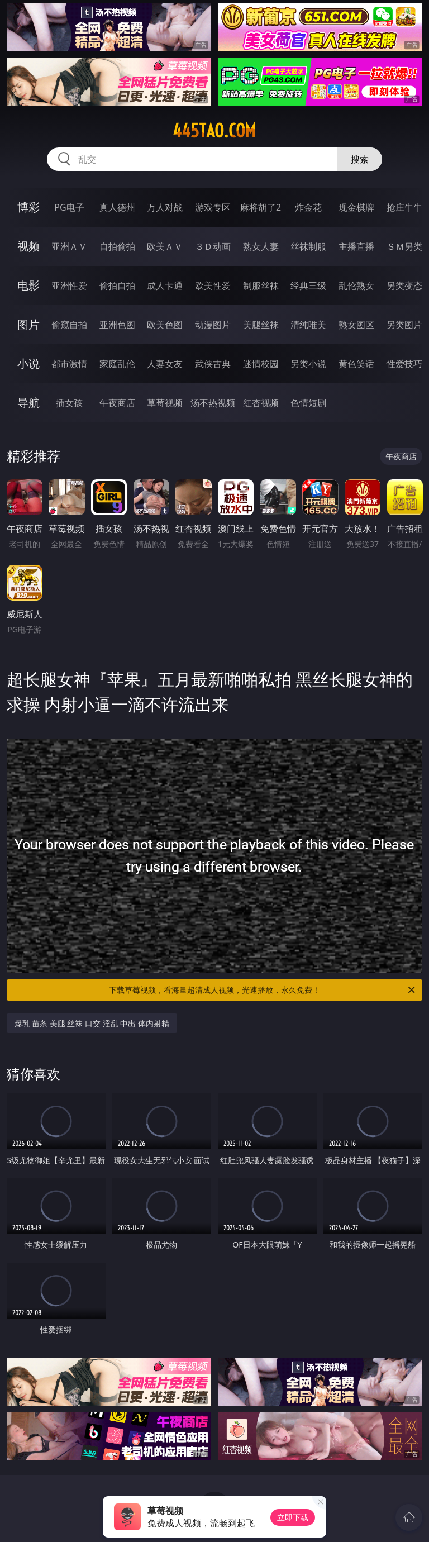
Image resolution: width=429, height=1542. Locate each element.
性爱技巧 (404, 364)
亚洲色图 (117, 324)
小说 (28, 363)
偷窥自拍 (69, 324)
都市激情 (69, 364)
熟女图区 (356, 324)
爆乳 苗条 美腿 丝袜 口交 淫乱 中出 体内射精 (92, 1023)
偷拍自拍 (117, 285)
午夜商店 (117, 403)
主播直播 (356, 246)
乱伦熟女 (356, 285)
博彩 (28, 207)
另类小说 (308, 364)
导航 (28, 402)
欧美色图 (165, 324)
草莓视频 (165, 403)
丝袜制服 (308, 246)
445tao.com (214, 131)
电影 (28, 285)
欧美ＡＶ (165, 246)
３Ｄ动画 (213, 246)
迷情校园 (261, 364)
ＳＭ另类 (404, 246)
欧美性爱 (213, 285)
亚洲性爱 (69, 285)
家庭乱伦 (117, 364)
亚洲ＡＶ (69, 246)
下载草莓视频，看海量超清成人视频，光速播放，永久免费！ (263, 990)
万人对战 (165, 207)
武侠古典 (213, 364)
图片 (28, 324)
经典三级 (308, 285)
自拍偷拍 (117, 246)
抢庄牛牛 (404, 207)
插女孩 (69, 403)
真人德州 (117, 207)
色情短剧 (308, 403)
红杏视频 (261, 403)
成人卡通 (165, 285)
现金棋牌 (356, 207)
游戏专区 (213, 207)
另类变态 (404, 285)
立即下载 (292, 1517)
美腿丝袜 (261, 324)
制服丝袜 (261, 285)
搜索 (360, 159)
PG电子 (69, 207)
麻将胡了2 (260, 207)
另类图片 (404, 324)
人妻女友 (165, 364)
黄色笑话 (356, 364)
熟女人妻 (261, 246)
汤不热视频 (212, 403)
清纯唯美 (308, 324)
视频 (28, 246)
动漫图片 (213, 324)
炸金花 (308, 207)
